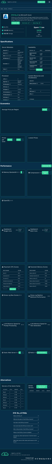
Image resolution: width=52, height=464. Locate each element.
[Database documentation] (40, 458)
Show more (39, 69)
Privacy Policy (31, 459)
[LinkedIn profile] (44, 458)
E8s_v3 (4, 407)
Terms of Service (24, 459)
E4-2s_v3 (5, 394)
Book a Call (41, 2)
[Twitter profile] (50, 458)
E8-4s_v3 (5, 402)
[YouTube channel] (46, 458)
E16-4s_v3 (5, 405)
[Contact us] (35, 458)
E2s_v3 (4, 392)
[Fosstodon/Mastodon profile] (48, 458)
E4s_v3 (4, 399)
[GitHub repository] (37, 458)
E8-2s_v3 (5, 397)
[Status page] (42, 458)
